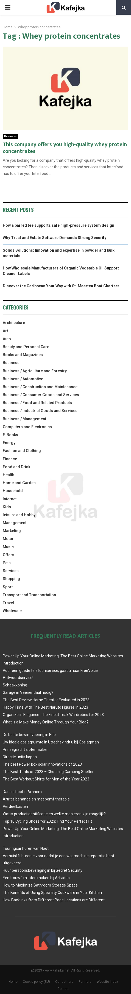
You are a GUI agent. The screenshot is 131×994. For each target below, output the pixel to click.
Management (14, 523)
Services (11, 571)
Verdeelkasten (15, 806)
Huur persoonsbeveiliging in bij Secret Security (42, 870)
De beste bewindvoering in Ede (29, 734)
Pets (7, 563)
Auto (7, 339)
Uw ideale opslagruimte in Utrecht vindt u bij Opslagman (51, 742)
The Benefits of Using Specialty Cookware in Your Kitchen (52, 892)
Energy (9, 443)
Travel (8, 603)
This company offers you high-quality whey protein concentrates (65, 148)
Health (8, 475)
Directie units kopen (20, 757)
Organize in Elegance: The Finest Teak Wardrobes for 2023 (53, 714)
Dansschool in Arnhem (22, 791)
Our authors (64, 982)
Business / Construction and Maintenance (40, 387)
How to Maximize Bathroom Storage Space (40, 885)
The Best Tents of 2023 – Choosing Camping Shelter (48, 771)
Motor (8, 538)
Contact (63, 989)
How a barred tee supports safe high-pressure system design (58, 225)
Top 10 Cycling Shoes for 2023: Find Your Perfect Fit (47, 821)
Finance (10, 459)
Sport (8, 587)
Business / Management (24, 419)
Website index (107, 982)
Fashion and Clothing (22, 450)
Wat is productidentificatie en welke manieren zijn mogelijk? (54, 814)
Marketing (12, 531)
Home (13, 982)
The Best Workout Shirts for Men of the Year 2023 (46, 779)
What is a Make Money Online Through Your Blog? (45, 722)
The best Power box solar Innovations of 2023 (42, 764)
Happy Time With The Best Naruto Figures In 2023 (45, 707)
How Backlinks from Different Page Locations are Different (54, 900)
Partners (85, 982)
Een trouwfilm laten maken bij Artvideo (36, 878)
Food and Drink (16, 467)
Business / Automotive (23, 379)
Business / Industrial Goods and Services (40, 410)
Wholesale (12, 611)
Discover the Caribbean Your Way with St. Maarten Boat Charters (61, 286)
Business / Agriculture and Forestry (35, 371)
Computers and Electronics (27, 427)
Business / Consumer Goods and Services (41, 395)
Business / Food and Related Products (37, 403)
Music (8, 547)
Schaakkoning (15, 685)
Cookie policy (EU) (36, 982)
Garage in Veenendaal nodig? (28, 692)
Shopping (11, 578)
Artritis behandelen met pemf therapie (36, 799)
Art (5, 331)
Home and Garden (19, 483)
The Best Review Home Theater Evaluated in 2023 (46, 700)
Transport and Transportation (29, 595)
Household (13, 491)
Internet (9, 499)
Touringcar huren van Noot (26, 848)
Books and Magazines (23, 355)
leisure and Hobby (19, 515)
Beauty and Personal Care (26, 347)
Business (10, 136)
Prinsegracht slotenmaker (25, 749)
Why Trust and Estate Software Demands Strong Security (54, 237)
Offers (8, 555)
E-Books (10, 435)
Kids (7, 507)
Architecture (14, 322)
